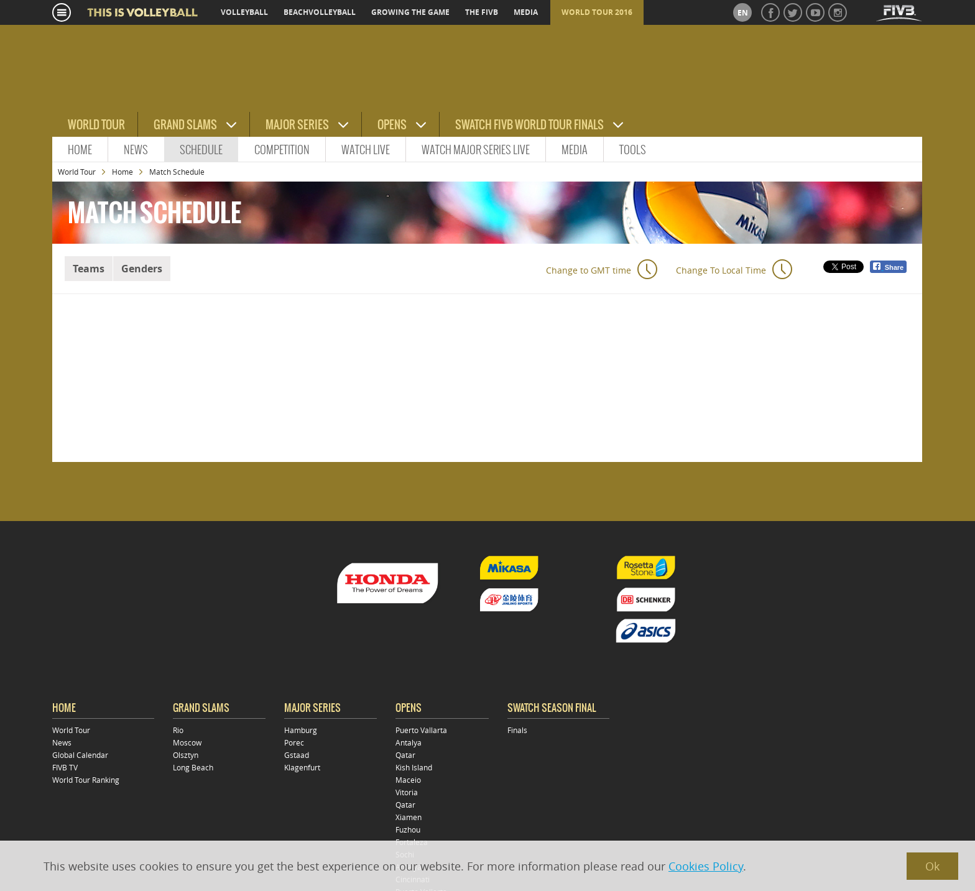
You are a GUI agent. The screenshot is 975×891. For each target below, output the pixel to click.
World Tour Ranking (85, 780)
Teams (88, 268)
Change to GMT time (588, 270)
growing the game (410, 12)
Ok (932, 866)
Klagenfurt (302, 767)
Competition (282, 149)
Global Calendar (80, 755)
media (526, 12)
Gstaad (296, 755)
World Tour (96, 124)
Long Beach (193, 767)
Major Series (297, 124)
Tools (632, 149)
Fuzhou (407, 829)
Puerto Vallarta (421, 730)
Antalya (408, 742)
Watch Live (365, 149)
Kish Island (413, 767)
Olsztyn (185, 755)
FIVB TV (65, 767)
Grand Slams (185, 124)
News (136, 149)
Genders (141, 268)
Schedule (201, 149)
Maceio (408, 780)
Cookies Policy (705, 866)
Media (574, 149)
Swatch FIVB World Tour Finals (529, 124)
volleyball (244, 12)
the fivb (481, 12)
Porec (294, 742)
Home (80, 149)
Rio (178, 730)
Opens (392, 124)
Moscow (187, 742)
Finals (517, 730)
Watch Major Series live (476, 149)
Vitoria (406, 792)
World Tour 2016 (596, 12)
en (742, 12)
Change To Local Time (721, 270)
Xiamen (408, 817)
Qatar (405, 755)
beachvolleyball (320, 12)
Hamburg (300, 730)
